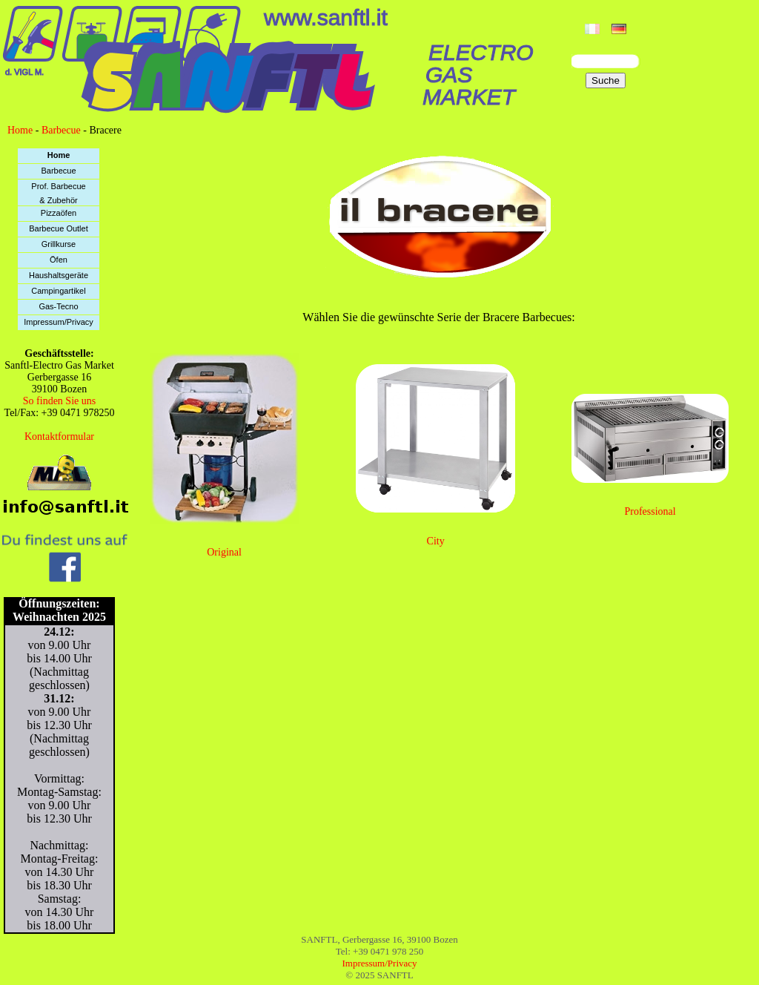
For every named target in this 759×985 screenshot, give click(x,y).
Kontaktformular (59, 436)
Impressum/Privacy (58, 321)
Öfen (58, 259)
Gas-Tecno (58, 306)
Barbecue (61, 130)
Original (224, 552)
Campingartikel (58, 290)
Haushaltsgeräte (58, 275)
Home (20, 130)
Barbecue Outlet (58, 228)
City (436, 541)
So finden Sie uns (59, 400)
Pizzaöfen (58, 212)
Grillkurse (59, 244)
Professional (649, 511)
